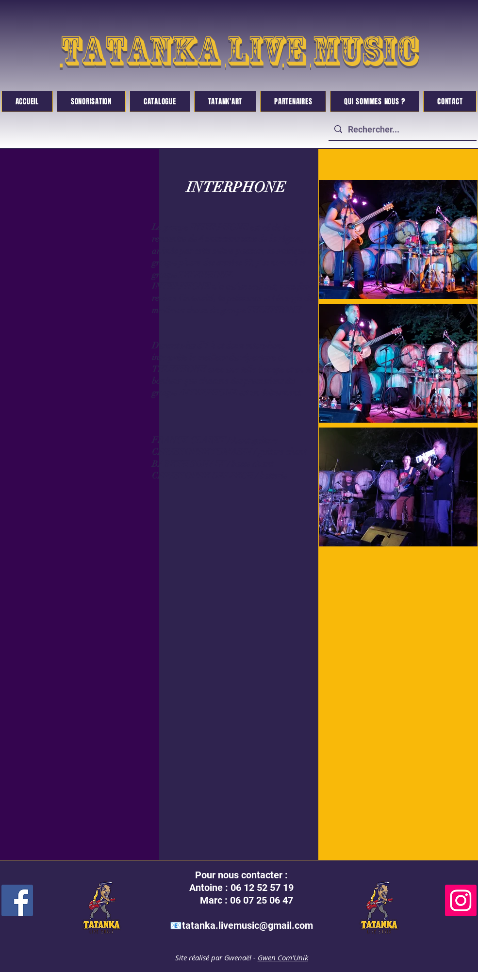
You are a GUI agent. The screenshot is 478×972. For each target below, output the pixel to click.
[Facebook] (17, 900)
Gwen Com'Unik (283, 957)
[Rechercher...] (402, 129)
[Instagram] (461, 900)
